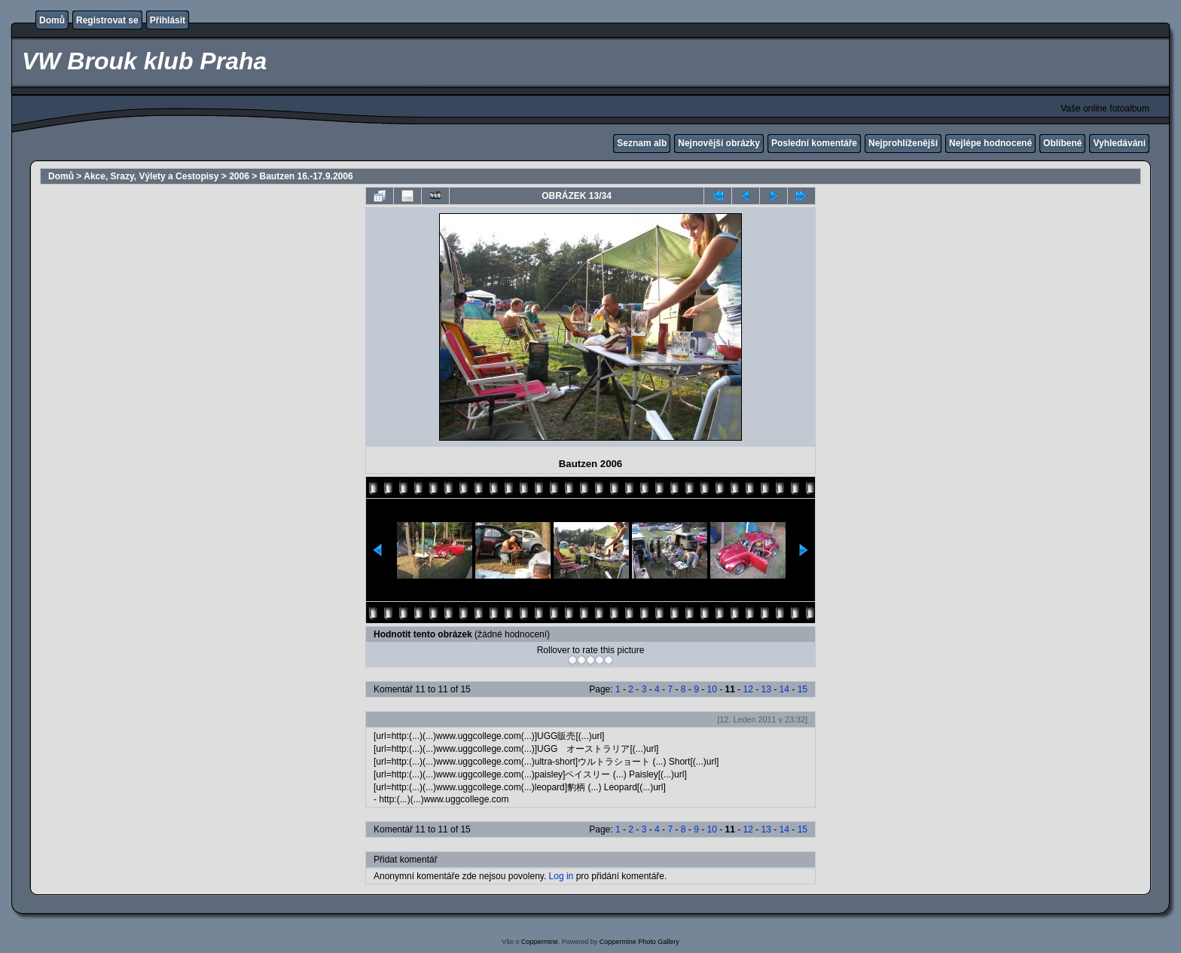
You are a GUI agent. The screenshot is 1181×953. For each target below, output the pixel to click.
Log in (561, 876)
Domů (52, 20)
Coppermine (539, 941)
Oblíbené (1062, 143)
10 (711, 689)
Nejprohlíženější (903, 143)
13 (766, 689)
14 (784, 689)
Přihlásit (167, 20)
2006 (239, 176)
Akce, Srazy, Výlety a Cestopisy (151, 176)
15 (802, 689)
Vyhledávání (1119, 143)
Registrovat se (107, 20)
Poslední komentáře (814, 143)
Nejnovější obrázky (719, 143)
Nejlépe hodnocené (990, 143)
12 (748, 689)
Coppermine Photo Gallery (639, 941)
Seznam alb (642, 143)
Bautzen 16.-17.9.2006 (306, 176)
